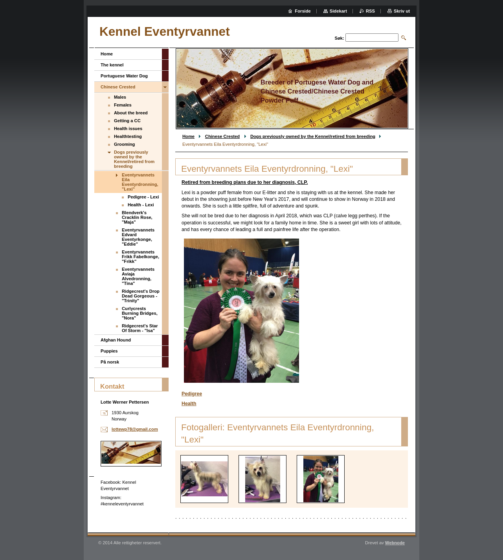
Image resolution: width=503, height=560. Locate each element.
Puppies (109, 351)
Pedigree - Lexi (143, 197)
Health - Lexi (141, 204)
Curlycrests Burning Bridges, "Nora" (140, 313)
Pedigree (192, 394)
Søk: (339, 38)
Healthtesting (128, 136)
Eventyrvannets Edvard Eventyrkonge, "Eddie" (138, 237)
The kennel (112, 64)
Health (189, 403)
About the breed (131, 112)
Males (120, 97)
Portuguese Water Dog (124, 75)
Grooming (124, 144)
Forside (302, 11)
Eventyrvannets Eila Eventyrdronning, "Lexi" (140, 182)
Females (123, 105)
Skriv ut (402, 11)
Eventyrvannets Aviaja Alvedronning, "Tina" (138, 276)
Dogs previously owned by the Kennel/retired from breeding (312, 136)
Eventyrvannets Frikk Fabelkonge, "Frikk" (140, 257)
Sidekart (338, 11)
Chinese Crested (222, 136)
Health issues (128, 128)
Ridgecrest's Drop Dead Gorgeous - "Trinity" (141, 296)
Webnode (395, 542)
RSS (370, 11)
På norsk (110, 362)
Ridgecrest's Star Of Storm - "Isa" (140, 328)
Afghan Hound (116, 340)
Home (188, 136)
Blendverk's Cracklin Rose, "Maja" (137, 217)
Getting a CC (127, 120)
